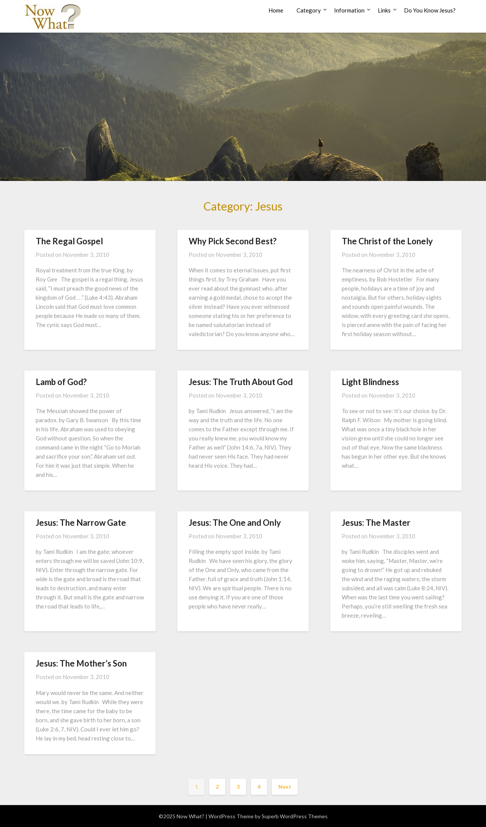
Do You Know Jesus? (430, 10)
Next (284, 786)
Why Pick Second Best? (232, 241)
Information (349, 10)
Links (384, 10)
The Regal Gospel (69, 241)
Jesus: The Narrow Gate (81, 522)
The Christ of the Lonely (387, 241)
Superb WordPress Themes (295, 816)
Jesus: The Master (376, 522)
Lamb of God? (61, 382)
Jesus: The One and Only (235, 522)
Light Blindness (370, 382)
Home (275, 10)
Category (309, 10)
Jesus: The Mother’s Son (81, 663)
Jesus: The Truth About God (241, 382)
